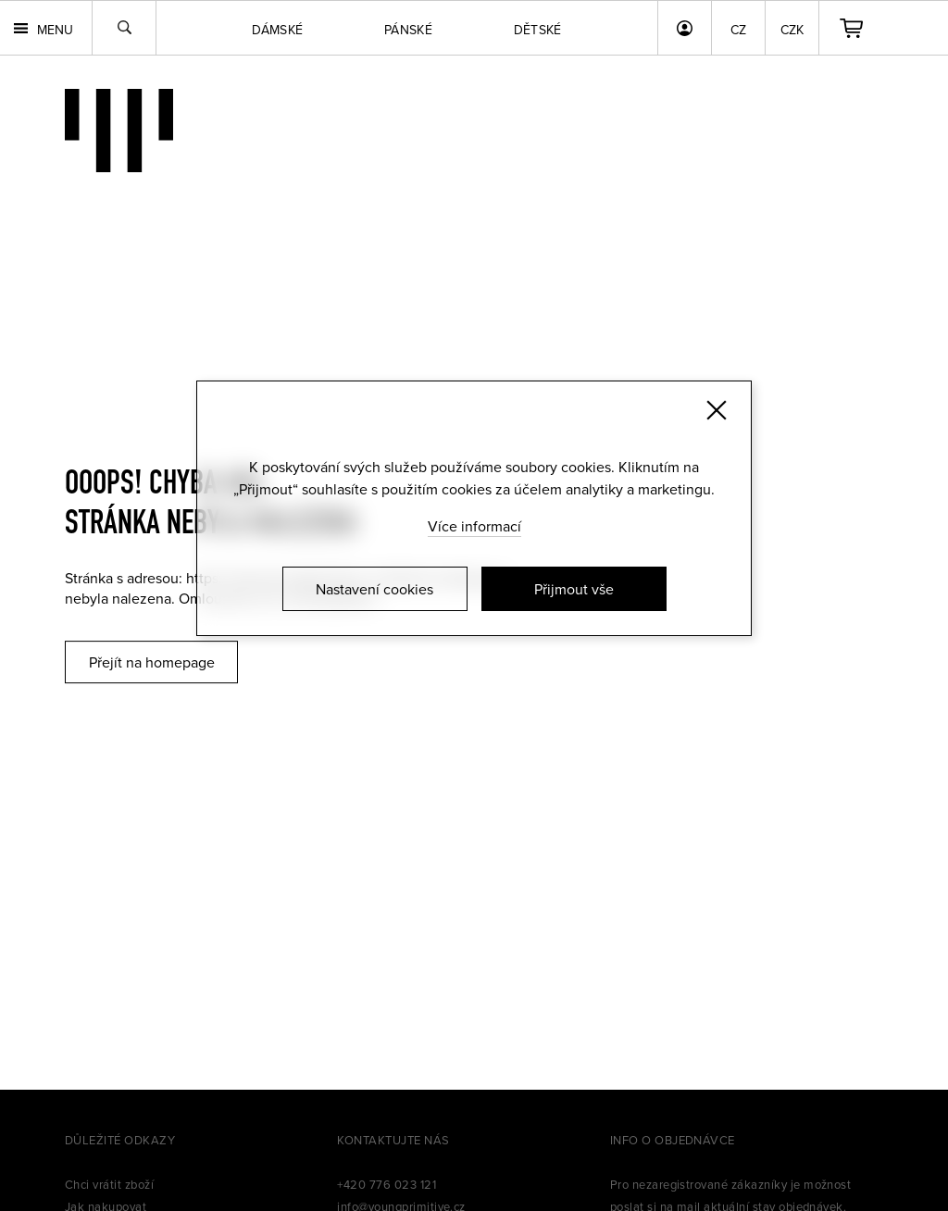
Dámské (277, 29)
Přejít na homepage (152, 662)
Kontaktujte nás (393, 1139)
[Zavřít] (716, 410)
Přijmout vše (574, 589)
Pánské (408, 29)
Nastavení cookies (374, 589)
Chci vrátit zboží (109, 1184)
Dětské (538, 29)
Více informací (474, 526)
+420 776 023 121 (386, 1184)
